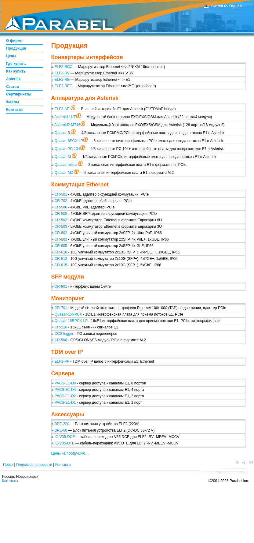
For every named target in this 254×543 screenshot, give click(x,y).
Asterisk (13, 79)
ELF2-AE (63, 109)
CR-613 (61, 259)
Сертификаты (18, 94)
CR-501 (61, 194)
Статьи (12, 86)
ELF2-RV (62, 73)
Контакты (15, 109)
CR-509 (61, 214)
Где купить (16, 64)
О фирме (14, 41)
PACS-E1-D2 (65, 396)
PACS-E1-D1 (65, 402)
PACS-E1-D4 (65, 390)
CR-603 (61, 239)
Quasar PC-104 (67, 149)
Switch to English (226, 6)
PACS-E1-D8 (65, 383)
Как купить (16, 71)
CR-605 (61, 246)
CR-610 (61, 252)
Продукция (16, 48)
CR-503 (61, 226)
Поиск (8, 464)
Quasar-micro (66, 165)
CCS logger (64, 333)
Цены (11, 56)
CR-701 (61, 308)
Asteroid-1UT (65, 117)
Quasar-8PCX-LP (69, 141)
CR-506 (61, 207)
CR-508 (61, 340)
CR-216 (61, 327)
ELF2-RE (62, 79)
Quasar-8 (63, 133)
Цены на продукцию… (70, 453)
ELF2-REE (63, 86)
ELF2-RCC (64, 67)
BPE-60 (61, 430)
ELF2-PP (62, 361)
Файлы (12, 102)
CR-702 (61, 201)
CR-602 (61, 233)
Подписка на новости (34, 464)
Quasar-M (63, 157)
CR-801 (61, 286)
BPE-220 (62, 424)
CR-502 (61, 220)
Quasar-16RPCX (69, 314)
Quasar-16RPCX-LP (72, 321)
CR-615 (61, 265)
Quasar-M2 (64, 172)
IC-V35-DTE (64, 443)
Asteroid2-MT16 (67, 125)
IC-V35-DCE (65, 437)
